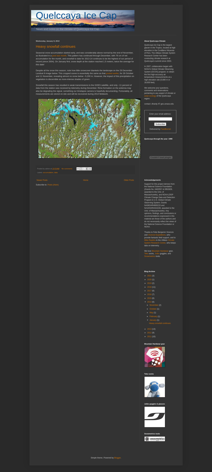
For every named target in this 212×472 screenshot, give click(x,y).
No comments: (67, 169)
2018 (149, 287)
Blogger (117, 458)
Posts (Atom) (53, 185)
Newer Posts (42, 180)
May (151, 312)
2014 (149, 302)
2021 (149, 276)
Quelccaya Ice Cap (76, 15)
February (153, 316)
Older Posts (129, 180)
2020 (149, 279)
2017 (149, 291)
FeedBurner (166, 129)
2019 (149, 283)
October (153, 309)
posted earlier (112, 73)
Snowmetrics (149, 256)
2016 (149, 294)
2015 (149, 298)
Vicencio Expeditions (157, 235)
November (154, 305)
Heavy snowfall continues (55, 47)
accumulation (48, 172)
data (56, 172)
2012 (149, 333)
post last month (59, 55)
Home (85, 180)
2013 (149, 329)
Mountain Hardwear (160, 251)
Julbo (157, 253)
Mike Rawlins (150, 240)
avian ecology (150, 96)
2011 (149, 336)
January (153, 320)
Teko (146, 253)
